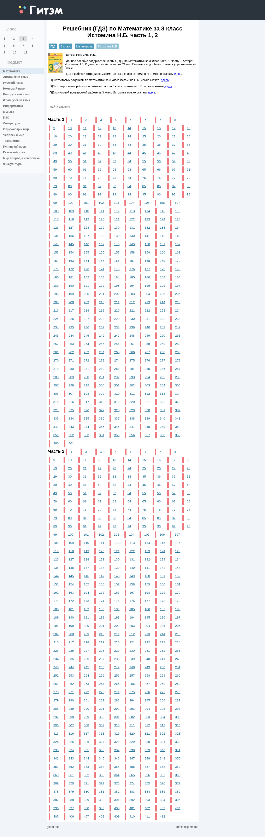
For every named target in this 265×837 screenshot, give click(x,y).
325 (71, 410)
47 (174, 153)
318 (101, 402)
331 (162, 410)
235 (71, 327)
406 (71, 816)
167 (132, 260)
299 (86, 385)
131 (132, 227)
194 (132, 285)
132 (147, 227)
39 (55, 153)
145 (71, 244)
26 (159, 136)
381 (101, 791)
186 (147, 277)
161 (178, 252)
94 (129, 194)
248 (132, 335)
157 (117, 252)
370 (71, 783)
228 (101, 318)
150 (147, 244)
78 (188, 178)
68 (188, 169)
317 (86, 402)
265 (117, 352)
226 (71, 318)
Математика (11, 71)
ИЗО (6, 117)
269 (178, 352)
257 (132, 344)
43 (114, 153)
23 (114, 136)
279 (56, 368)
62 (99, 169)
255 (101, 344)
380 (86, 791)
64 (129, 169)
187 (162, 277)
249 (147, 335)
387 (56, 800)
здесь (177, 73)
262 (71, 352)
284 (132, 368)
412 (162, 816)
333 (56, 418)
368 (178, 775)
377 (178, 783)
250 (162, 335)
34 (129, 144)
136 (71, 236)
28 (188, 136)
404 (178, 808)
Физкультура (12, 164)
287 (178, 368)
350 (178, 426)
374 (132, 783)
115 (162, 211)
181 (71, 277)
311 (132, 393)
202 (117, 294)
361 (71, 443)
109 (71, 211)
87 (174, 186)
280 (71, 368)
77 (174, 178)
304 (162, 385)
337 (117, 418)
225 (56, 318)
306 (56, 393)
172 (71, 269)
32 (99, 144)
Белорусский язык (16, 94)
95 (144, 194)
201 (101, 294)
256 (117, 344)
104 (131, 202)
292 (117, 377)
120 (101, 219)
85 (144, 186)
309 (101, 393)
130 (117, 227)
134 (178, 227)
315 (56, 402)
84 (129, 186)
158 (132, 252)
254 (86, 344)
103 (116, 202)
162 (56, 260)
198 (56, 294)
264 (101, 352)
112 (117, 211)
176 (132, 269)
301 (117, 385)
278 (178, 360)
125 (178, 219)
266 (132, 352)
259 (162, 344)
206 (178, 294)
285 (147, 368)
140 (132, 236)
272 (86, 360)
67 (174, 169)
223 (162, 310)
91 (85, 194)
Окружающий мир (16, 129)
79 (55, 186)
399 (101, 808)
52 (99, 161)
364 (117, 775)
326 (86, 410)
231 (147, 318)
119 (86, 219)
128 (86, 227)
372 (101, 783)
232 (162, 318)
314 (178, 393)
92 (99, 194)
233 (178, 318)
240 (147, 327)
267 (147, 352)
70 (70, 178)
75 (144, 178)
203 (132, 294)
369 (56, 783)
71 (85, 178)
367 (162, 775)
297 (56, 385)
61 (85, 169)
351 (56, 435)
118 (71, 219)
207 (56, 302)
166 (117, 260)
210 (101, 302)
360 (56, 443)
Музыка (8, 111)
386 (178, 791)
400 (117, 808)
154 (71, 252)
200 (86, 294)
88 (188, 186)
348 (147, 426)
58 (188, 161)
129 (101, 227)
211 (117, 302)
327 (101, 410)
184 (117, 277)
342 (56, 426)
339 (147, 418)
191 (86, 285)
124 (162, 219)
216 (56, 310)
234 (56, 327)
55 (144, 161)
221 (132, 310)
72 (99, 178)
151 (162, 244)
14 (129, 128)
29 (55, 144)
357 (147, 435)
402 (147, 808)
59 (55, 169)
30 (70, 144)
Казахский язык (14, 152)
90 (70, 194)
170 (178, 260)
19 (55, 136)
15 (144, 128)
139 (117, 236)
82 (99, 186)
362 (86, 775)
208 (71, 302)
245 (86, 335)
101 (86, 202)
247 (117, 335)
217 (71, 310)
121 (117, 219)
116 (178, 211)
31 (85, 144)
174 (101, 269)
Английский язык (15, 77)
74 (129, 178)
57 (174, 161)
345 (101, 426)
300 (101, 385)
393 (147, 800)
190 (71, 285)
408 (101, 816)
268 (162, 352)
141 (147, 236)
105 (147, 202)
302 (132, 385)
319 (117, 402)
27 (174, 136)
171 (56, 269)
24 (129, 136)
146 (86, 244)
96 (159, 194)
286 (162, 368)
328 (117, 410)
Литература (11, 123)
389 (86, 800)
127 (71, 227)
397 (71, 808)
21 (85, 136)
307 (71, 393)
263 (86, 352)
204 (147, 294)
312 (147, 393)
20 (70, 136)
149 (132, 244)
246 (101, 335)
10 (14, 52)
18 (188, 128)
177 (147, 269)
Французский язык (16, 100)
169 (162, 260)
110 (86, 211)
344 (86, 426)
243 (56, 335)
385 (162, 791)
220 (117, 310)
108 (56, 211)
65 (144, 169)
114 (147, 211)
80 (70, 186)
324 (56, 410)
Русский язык (13, 82)
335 (86, 418)
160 (162, 252)
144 (56, 244)
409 (117, 816)
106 (162, 202)
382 (117, 791)
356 (132, 435)
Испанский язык (14, 146)
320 (132, 402)
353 (86, 435)
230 (132, 318)
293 (132, 377)
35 (144, 144)
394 (162, 800)
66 (159, 169)
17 (174, 128)
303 (147, 385)
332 (178, 410)
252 (56, 344)
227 (86, 318)
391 (117, 800)
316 (71, 402)
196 (162, 285)
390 (101, 800)
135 (56, 236)
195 (147, 285)
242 (178, 327)
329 (132, 410)
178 (162, 269)
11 (25, 52)
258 (147, 344)
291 (101, 377)
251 (178, 335)
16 (159, 128)
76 (159, 178)
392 (132, 800)
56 (159, 161)
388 (71, 800)
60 (70, 169)
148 (117, 244)
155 (86, 252)
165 (101, 260)
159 (147, 252)
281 (86, 368)
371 (86, 783)
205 (162, 294)
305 (178, 385)
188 (178, 277)
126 (56, 227)
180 (56, 277)
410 (132, 816)
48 (188, 153)
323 (178, 402)
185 (132, 277)
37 (174, 144)
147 (101, 244)
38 (188, 144)
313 (162, 393)
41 (85, 153)
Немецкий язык (14, 88)
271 (71, 360)
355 (117, 435)
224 (178, 310)
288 (56, 377)
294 (147, 377)
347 (132, 426)
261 (56, 352)
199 (71, 294)
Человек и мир (13, 135)
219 (101, 310)
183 (101, 277)
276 (147, 360)
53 (114, 161)
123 (147, 219)
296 (178, 377)
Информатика (13, 106)
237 (101, 327)
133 (162, 227)
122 (132, 219)
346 (117, 426)
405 (56, 816)
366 (147, 775)
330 (147, 410)
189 (56, 285)
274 (117, 360)
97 (174, 194)
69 (55, 178)
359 (178, 435)
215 (178, 302)
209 (86, 302)
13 (114, 128)
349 (162, 426)
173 (86, 269)
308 (86, 393)
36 (159, 144)
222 (147, 310)
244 (71, 335)
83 (114, 186)
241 (162, 327)
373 (117, 783)
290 (86, 377)
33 (114, 144)
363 (101, 775)
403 (162, 808)
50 (70, 161)
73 (114, 178)
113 (132, 211)
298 (71, 385)
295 (162, 377)
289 (71, 377)
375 (147, 783)
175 (117, 269)
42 (99, 153)
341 (178, 418)
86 (159, 186)
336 (101, 418)
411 (147, 816)
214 (162, 302)
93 (114, 194)
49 (55, 161)
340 (162, 418)
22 (99, 136)
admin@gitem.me (187, 827)
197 (178, 285)
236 (86, 327)
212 (132, 302)
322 (162, 402)
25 (144, 136)
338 (132, 418)
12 (99, 128)
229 (117, 318)
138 (101, 236)
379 (71, 791)
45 (144, 153)
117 (56, 219)
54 (129, 161)
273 (101, 360)
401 (132, 808)
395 (178, 800)
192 (101, 285)
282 (101, 368)
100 (70, 202)
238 (117, 327)
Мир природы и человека (21, 158)
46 (159, 153)
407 (86, 816)
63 (114, 169)
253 (71, 344)
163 (71, 260)
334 (71, 418)
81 (85, 186)
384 (147, 791)
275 (132, 360)
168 (147, 260)
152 (178, 244)
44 (129, 153)
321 (147, 402)
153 (56, 252)
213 (147, 302)
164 (86, 260)
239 (132, 327)
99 (55, 202)
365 (132, 775)
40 (70, 153)
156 (101, 252)
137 (86, 236)
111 (101, 211)
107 (177, 202)
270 (56, 360)
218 (86, 310)
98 (188, 194)
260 (178, 344)
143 (178, 236)
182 (86, 277)
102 (101, 202)
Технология (11, 140)
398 (86, 808)
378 (56, 791)
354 (101, 435)
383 (132, 791)
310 (117, 393)
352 (71, 435)
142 (162, 236)
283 (117, 368)
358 (162, 435)
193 (117, 285)
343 (71, 426)
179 (178, 269)
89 (55, 194)
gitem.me (29, 7)
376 (162, 783)
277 (162, 360)
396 (56, 808)
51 (85, 161)
